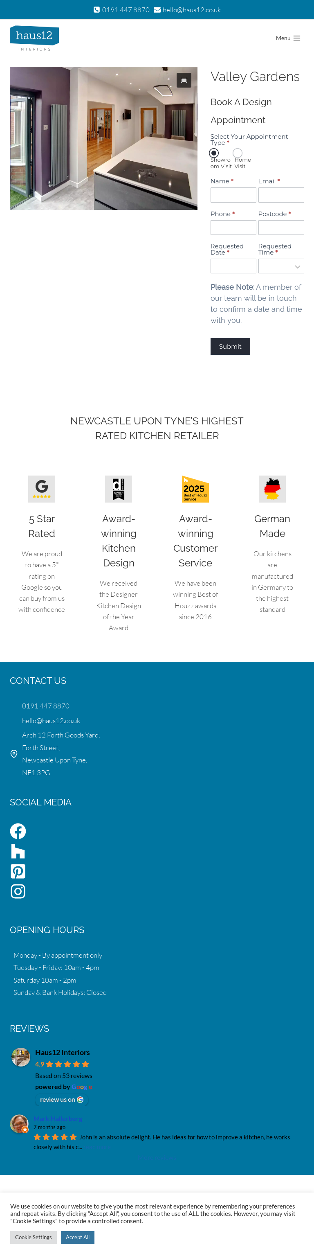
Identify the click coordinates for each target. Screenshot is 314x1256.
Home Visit (242, 159)
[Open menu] (288, 38)
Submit (230, 346)
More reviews (157, 1157)
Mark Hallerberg (58, 1118)
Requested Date (227, 249)
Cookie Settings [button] (33, 1237)
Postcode (275, 214)
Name (222, 181)
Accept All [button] (78, 1237)
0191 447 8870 (46, 705)
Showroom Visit (221, 159)
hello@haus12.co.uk (51, 720)
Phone (223, 214)
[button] (184, 80)
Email (269, 181)
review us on (61, 1099)
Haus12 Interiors (62, 1052)
